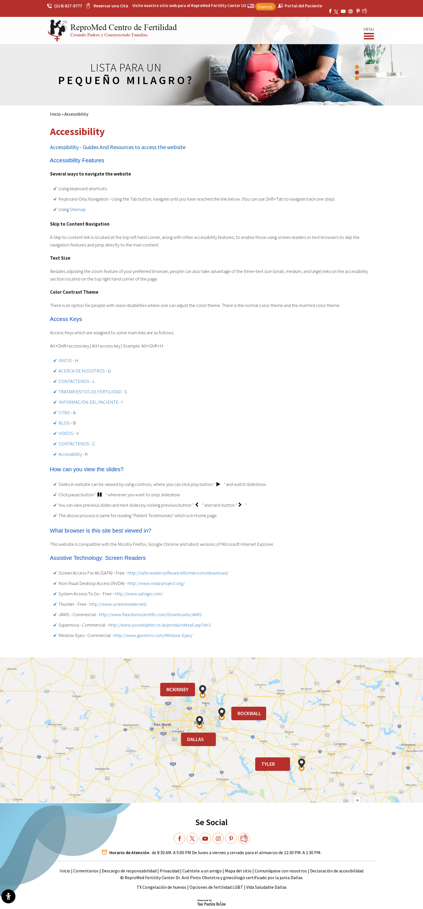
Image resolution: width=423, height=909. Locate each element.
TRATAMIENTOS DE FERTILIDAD (89, 392)
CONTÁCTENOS (73, 381)
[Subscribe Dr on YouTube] (351, 11)
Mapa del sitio (238, 871)
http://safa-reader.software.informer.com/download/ (178, 573)
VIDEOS (65, 433)
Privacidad (170, 871)
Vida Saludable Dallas (266, 887)
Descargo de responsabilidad (129, 871)
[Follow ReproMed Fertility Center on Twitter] (337, 11)
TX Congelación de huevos (162, 887)
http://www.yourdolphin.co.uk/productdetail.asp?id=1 (159, 625)
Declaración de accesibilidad (336, 871)
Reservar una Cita (111, 5)
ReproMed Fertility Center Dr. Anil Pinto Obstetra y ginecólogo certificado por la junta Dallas (214, 877)
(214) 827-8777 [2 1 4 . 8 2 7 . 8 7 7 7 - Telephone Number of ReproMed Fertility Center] (68, 5)
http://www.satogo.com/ (139, 594)
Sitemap (78, 209)
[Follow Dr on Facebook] (179, 838)
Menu (369, 29)
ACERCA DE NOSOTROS (81, 371)
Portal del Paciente (303, 5)
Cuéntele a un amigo (202, 871)
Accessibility (70, 454)
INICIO (65, 360)
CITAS (64, 412)
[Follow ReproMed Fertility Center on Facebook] (331, 11)
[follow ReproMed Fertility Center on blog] (369, 11)
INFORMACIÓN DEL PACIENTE (88, 402)
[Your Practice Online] (211, 902)
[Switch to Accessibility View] (8, 896)
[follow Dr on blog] (244, 838)
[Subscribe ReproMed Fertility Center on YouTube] (344, 11)
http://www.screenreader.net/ (118, 604)
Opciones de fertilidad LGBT (216, 887)
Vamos (265, 6)
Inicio (55, 114)
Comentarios (86, 871)
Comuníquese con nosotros (281, 871)
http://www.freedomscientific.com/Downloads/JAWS (150, 614)
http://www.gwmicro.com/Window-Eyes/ (153, 635)
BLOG (64, 423)
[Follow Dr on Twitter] (192, 838)
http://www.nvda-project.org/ (156, 583)
